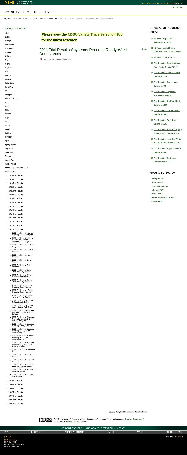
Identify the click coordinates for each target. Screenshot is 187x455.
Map (6, 432)
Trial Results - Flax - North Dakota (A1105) (165, 122)
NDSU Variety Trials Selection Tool (96, 34)
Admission (168, 3)
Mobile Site (8, 437)
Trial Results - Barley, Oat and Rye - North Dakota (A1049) (167, 65)
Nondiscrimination (175, 432)
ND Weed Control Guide (164, 57)
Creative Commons (133, 419)
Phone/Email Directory (74, 432)
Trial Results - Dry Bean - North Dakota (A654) (165, 93)
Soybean (131, 412)
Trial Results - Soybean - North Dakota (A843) (167, 150)
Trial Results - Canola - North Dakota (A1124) (167, 75)
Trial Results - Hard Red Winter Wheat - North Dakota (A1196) (168, 141)
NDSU (7, 18)
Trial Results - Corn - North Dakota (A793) (166, 84)
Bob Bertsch (179, 436)
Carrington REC (158, 179)
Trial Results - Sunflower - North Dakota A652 (165, 160)
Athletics (178, 3)
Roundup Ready (140, 412)
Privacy (140, 432)
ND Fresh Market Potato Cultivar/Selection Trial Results (168, 50)
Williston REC (157, 201)
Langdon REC (36, 18)
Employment (36, 432)
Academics (157, 3)
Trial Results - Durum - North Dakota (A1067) (167, 112)
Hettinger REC (157, 190)
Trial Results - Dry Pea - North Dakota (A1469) (167, 103)
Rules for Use (73, 422)
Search (111, 432)
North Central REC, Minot (162, 197)
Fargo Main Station (159, 186)
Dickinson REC (157, 182)
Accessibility (178, 7)
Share (144, 49)
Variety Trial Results (26, 12)
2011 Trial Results (51, 18)
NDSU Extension (9, 440)
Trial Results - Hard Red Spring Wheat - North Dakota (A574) (168, 131)
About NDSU (146, 3)
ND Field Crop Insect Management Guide (163, 40)
